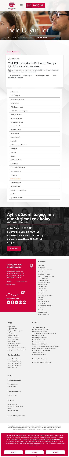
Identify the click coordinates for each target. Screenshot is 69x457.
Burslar (35, 323)
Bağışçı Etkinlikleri (13, 339)
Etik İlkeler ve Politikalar (18, 145)
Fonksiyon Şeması (16, 118)
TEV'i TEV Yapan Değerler (46, 276)
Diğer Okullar (12, 386)
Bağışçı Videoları (13, 335)
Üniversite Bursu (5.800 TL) (24, 232)
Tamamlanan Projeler (14, 361)
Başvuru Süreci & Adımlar (40, 344)
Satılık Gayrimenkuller (14, 363)
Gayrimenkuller (15, 186)
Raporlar (13, 152)
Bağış (10, 323)
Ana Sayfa (12, 37)
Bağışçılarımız (12, 333)
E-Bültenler (14, 163)
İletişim (11, 400)
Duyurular (14, 175)
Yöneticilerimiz (15, 137)
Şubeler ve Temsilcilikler (18, 190)
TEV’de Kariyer (12, 395)
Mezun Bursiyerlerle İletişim (41, 362)
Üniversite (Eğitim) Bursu (40, 331)
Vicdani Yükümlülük (38, 352)
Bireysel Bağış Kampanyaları (16, 348)
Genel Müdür (15, 133)
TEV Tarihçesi (15, 95)
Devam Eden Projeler (14, 359)
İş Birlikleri (14, 148)
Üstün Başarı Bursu (38, 335)
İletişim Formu (11, 284)
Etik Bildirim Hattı (13, 411)
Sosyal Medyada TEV (16, 416)
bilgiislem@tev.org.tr (42, 75)
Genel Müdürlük (12, 404)
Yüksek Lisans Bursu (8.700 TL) (26, 235)
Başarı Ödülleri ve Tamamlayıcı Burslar (44, 348)
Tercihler (55, 452)
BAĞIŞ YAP (14, 249)
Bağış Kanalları (12, 329)
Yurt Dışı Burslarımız (39, 359)
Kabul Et (13, 452)
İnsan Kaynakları (14, 391)
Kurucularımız (15, 103)
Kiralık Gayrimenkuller (14, 365)
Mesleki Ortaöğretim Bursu (40, 329)
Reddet (34, 452)
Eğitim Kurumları (14, 380)
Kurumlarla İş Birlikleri (14, 343)
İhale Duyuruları (15, 179)
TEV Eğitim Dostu (13, 345)
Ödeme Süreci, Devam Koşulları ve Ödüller (45, 346)
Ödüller (13, 156)
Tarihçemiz (41, 267)
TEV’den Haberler (16, 160)
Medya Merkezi (16, 171)
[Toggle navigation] (21, 5)
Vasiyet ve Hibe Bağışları (15, 331)
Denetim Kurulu (16, 129)
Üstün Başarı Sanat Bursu (40, 338)
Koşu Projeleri (12, 341)
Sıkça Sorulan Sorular (39, 354)
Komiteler (14, 141)
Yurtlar (13, 194)
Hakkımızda (14, 92)
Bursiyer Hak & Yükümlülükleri (41, 350)
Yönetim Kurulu (15, 126)
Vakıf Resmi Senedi (17, 107)
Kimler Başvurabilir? (38, 342)
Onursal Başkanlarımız (18, 99)
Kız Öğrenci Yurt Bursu (39, 340)
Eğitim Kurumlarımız (17, 198)
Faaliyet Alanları (16, 114)
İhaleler (30, 37)
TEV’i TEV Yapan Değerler (19, 111)
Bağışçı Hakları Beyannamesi (17, 350)
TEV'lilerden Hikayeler (18, 167)
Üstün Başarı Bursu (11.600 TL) (25, 239)
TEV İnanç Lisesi (13, 384)
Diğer (12, 242)
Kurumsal (21, 37)
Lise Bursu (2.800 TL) (20, 228)
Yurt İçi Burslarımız (38, 327)
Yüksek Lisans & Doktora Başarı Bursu (44, 333)
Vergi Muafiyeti (16, 182)
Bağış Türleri (12, 326)
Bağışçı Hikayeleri (13, 337)
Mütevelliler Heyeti (17, 122)
